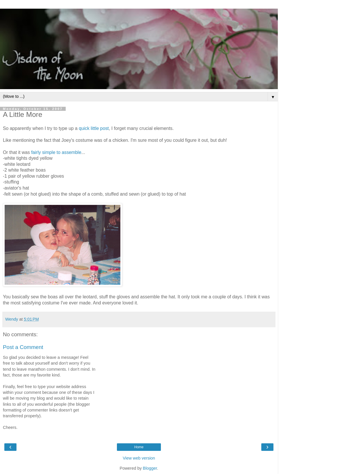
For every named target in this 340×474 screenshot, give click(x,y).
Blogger (150, 468)
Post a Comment (23, 347)
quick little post (94, 128)
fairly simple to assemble (56, 152)
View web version (139, 458)
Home (139, 447)
